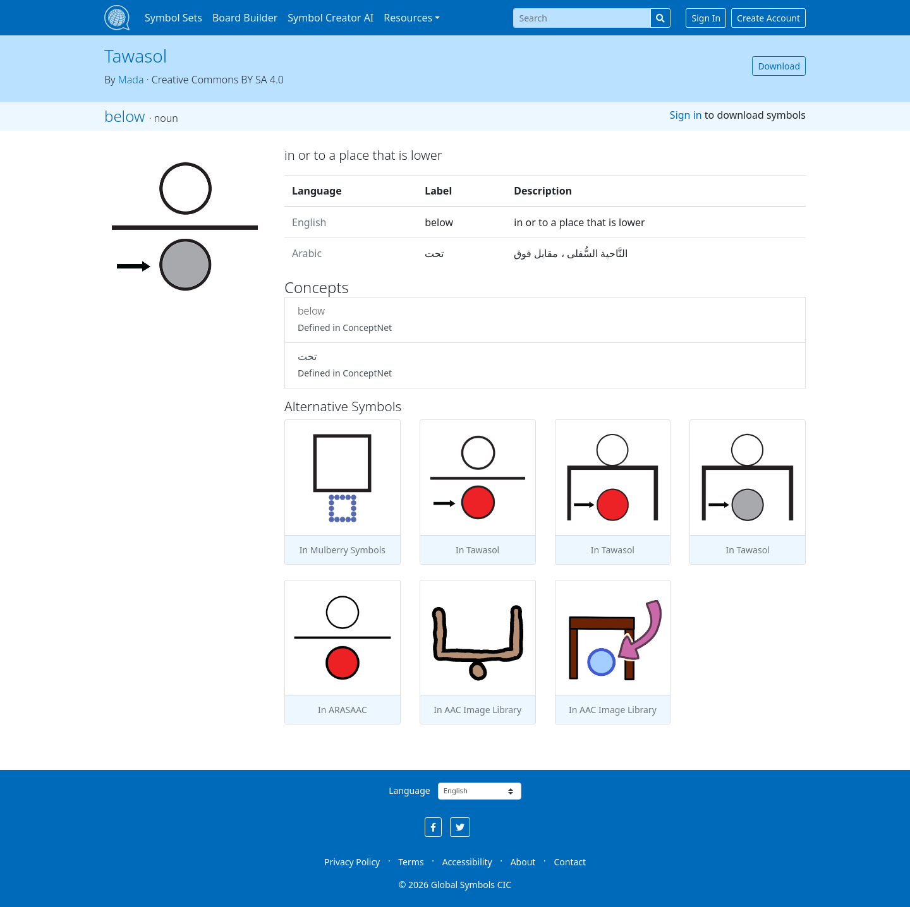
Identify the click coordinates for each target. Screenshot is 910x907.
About (523, 862)
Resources (408, 18)
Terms (410, 862)
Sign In (705, 18)
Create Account (768, 18)
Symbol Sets (173, 18)
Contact (570, 862)
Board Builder (244, 18)
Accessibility (467, 862)
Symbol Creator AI (330, 18)
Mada (131, 80)
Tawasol (135, 56)
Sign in (686, 115)
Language (409, 790)
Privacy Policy (352, 862)
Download (779, 66)
